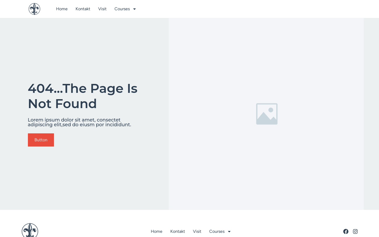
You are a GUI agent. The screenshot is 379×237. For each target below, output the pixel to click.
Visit (102, 8)
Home (62, 8)
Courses (125, 9)
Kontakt (83, 8)
